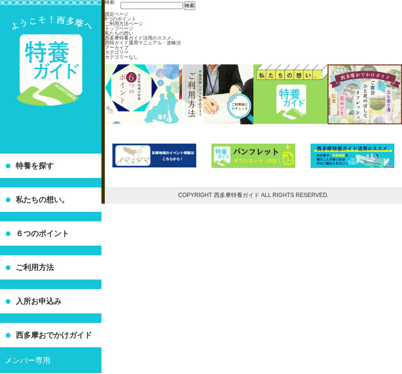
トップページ (119, 28)
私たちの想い (119, 33)
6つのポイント (120, 18)
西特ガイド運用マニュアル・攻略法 (143, 42)
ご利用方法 (35, 267)
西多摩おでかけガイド (54, 335)
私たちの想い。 (42, 200)
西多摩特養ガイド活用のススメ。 (140, 38)
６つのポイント (42, 233)
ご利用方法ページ (124, 23)
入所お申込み (38, 301)
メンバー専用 (27, 360)
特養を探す (35, 166)
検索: (110, 2)
